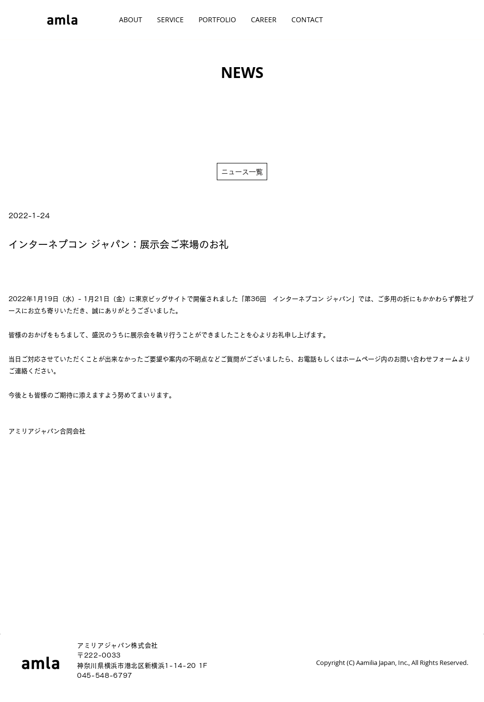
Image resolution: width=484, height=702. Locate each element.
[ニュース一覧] (242, 171)
